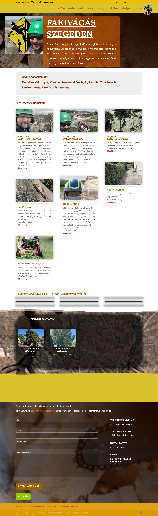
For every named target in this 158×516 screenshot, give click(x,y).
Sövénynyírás (116, 190)
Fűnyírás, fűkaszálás (32, 264)
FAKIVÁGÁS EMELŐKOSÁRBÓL (30, 354)
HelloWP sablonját (72, 513)
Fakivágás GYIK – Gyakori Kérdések (102, 8)
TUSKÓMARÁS (30, 357)
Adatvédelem (52, 506)
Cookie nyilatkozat (36, 506)
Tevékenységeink (75, 8)
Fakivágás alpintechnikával (29, 138)
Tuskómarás (71, 204)
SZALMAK (58, 513)
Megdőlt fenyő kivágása (30, 350)
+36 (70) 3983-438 (122, 435)
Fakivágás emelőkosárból (73, 138)
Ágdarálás (25, 207)
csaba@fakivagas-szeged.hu (42, 410)
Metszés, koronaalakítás (117, 138)
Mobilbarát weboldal (69, 506)
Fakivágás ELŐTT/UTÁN (131, 8)
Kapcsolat (149, 8)
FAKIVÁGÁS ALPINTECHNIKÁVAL (63, 354)
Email (114, 454)
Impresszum (21, 506)
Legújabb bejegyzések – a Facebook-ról (128, 2)
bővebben (22, 168)
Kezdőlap (61, 8)
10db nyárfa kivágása (62, 350)
